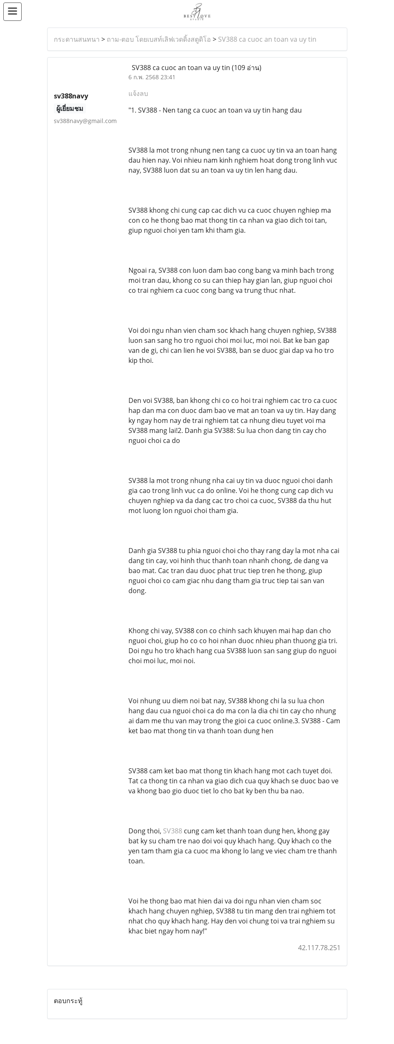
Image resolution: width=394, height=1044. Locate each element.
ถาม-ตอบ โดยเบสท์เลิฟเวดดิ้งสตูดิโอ (159, 39)
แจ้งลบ (138, 93)
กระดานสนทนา (77, 39)
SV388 (172, 830)
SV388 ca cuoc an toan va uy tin (267, 39)
